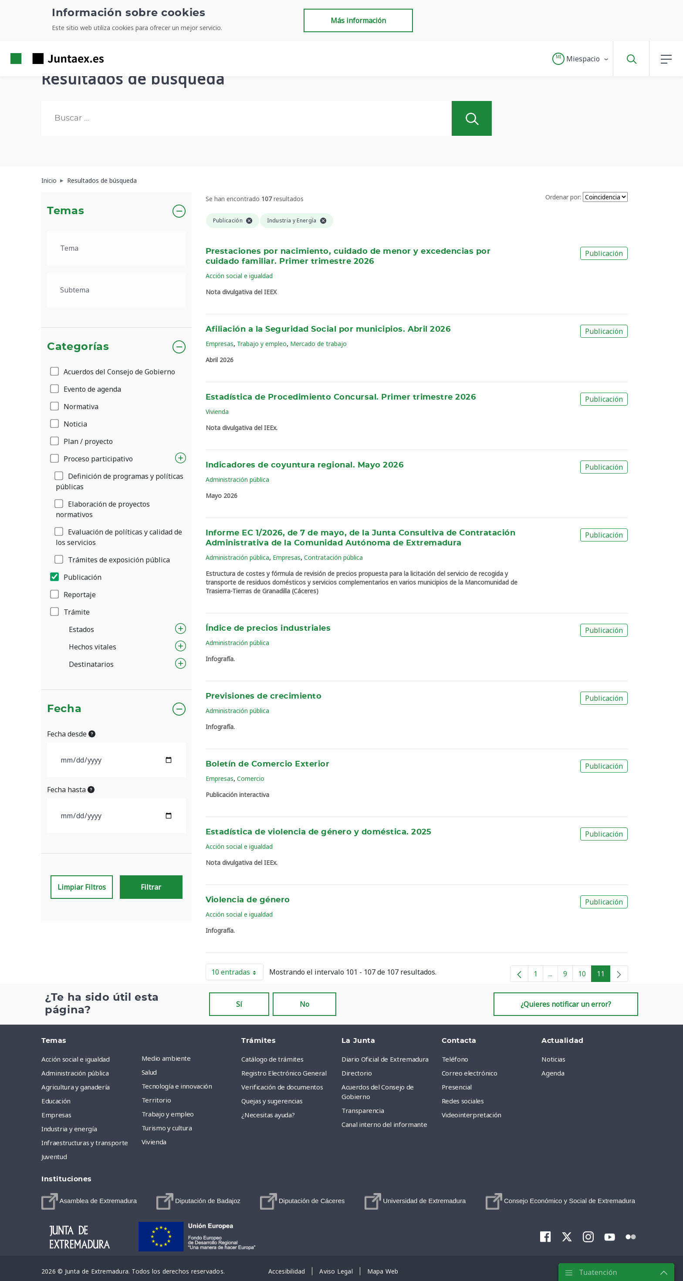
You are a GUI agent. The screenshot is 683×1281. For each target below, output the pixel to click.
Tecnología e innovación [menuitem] (177, 1086)
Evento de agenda (86, 389)
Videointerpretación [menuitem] (471, 1114)
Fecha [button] (64, 709)
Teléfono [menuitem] (455, 1059)
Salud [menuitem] (149, 1072)
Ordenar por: (563, 197)
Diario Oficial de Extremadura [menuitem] (385, 1059)
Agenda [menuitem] (552, 1073)
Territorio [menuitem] (156, 1100)
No (304, 1004)
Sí (239, 1004)
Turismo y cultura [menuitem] (167, 1127)
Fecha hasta (71, 789)
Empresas (219, 344)
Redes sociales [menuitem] (463, 1100)
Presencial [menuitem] (457, 1087)
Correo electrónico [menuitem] (469, 1073)
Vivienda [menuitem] (154, 1141)
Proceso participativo (92, 459)
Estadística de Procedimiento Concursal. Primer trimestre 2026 (341, 397)
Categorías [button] (78, 347)
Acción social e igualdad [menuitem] (75, 1059)
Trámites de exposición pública (113, 560)
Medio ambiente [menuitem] (166, 1058)
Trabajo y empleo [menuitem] (168, 1114)
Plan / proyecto (82, 441)
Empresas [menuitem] (56, 1114)
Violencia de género (248, 900)
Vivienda (217, 411)
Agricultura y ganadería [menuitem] (75, 1087)
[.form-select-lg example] (116, 248)
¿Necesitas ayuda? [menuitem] (267, 1114)
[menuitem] (89, 1201)
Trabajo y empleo (262, 344)
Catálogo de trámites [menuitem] (272, 1059)
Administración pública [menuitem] (74, 1073)
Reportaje (73, 594)
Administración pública (237, 479)
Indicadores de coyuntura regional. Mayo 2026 (305, 465)
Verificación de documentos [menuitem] (282, 1087)
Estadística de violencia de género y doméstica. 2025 (319, 832)
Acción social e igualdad (239, 276)
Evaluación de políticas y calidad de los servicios (119, 537)
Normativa (74, 406)
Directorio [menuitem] (357, 1073)
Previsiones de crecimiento (264, 696)
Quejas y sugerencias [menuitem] (271, 1100)
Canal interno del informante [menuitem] (384, 1124)
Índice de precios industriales (268, 628)
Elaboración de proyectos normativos (103, 509)
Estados (81, 629)
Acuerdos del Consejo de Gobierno (113, 372)
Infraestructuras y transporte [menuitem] (84, 1142)
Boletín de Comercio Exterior (268, 764)
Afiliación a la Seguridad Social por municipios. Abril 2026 (328, 329)
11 (603, 975)
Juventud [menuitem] (54, 1156)
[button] (581, 58)
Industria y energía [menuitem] (69, 1128)
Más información (358, 20)
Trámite (70, 612)
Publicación (76, 577)
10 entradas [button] (237, 973)
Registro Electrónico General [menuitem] (283, 1073)
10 (585, 975)
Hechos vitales (92, 647)
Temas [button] (65, 211)
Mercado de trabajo (318, 344)
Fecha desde (71, 734)
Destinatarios (91, 664)
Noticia (69, 424)
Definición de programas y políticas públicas (119, 481)
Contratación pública (333, 557)
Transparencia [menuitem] (363, 1110)
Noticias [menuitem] (553, 1059)
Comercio (250, 778)
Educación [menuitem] (56, 1100)
